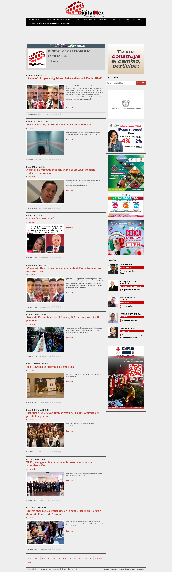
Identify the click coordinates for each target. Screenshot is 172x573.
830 (43, 559)
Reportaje (66, 25)
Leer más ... (70, 109)
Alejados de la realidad (130, 291)
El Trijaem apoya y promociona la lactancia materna (58, 125)
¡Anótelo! (32, 83)
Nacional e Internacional (98, 20)
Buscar (141, 84)
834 (64, 559)
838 (86, 559)
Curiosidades (54, 25)
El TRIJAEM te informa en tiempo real (50, 367)
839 (91, 559)
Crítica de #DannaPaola (41, 219)
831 (49, 559)
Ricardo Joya (126, 266)
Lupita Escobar (127, 330)
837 (80, 559)
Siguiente (98, 559)
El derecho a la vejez (129, 322)
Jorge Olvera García (130, 315)
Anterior (37, 559)
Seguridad (58, 20)
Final (29, 564)
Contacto (140, 570)
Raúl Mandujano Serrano (128, 300)
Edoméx (48, 20)
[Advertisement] (86, 34)
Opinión (32, 25)
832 (54, 559)
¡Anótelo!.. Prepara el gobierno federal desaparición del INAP (64, 79)
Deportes (81, 20)
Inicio (31, 20)
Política (39, 20)
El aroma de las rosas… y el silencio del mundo (131, 337)
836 (75, 559)
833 (59, 559)
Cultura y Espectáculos (121, 20)
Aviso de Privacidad (110, 570)
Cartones (42, 25)
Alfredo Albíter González (128, 283)
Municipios (69, 20)
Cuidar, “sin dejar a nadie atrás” (131, 274)
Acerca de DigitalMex (127, 570)
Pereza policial (127, 307)
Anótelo (138, 20)
